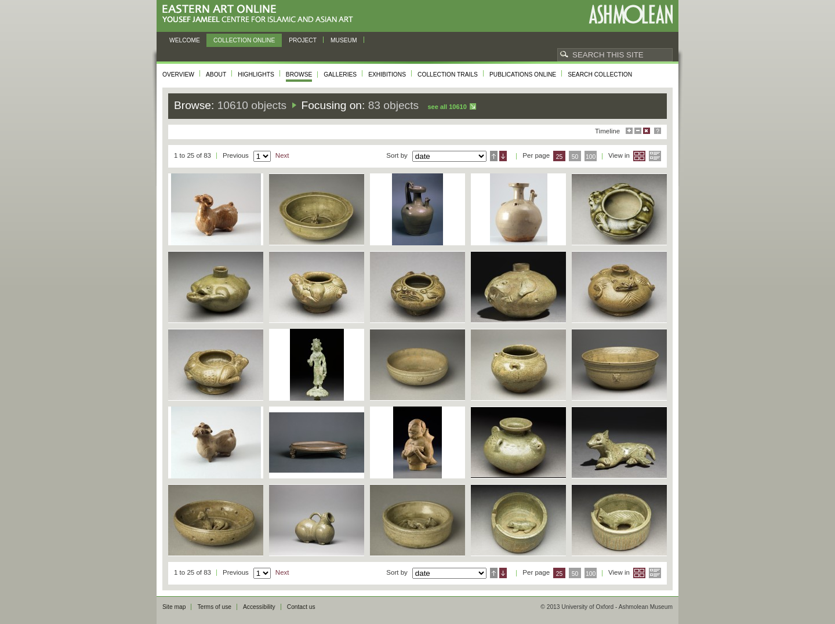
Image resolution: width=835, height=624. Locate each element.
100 (591, 157)
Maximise (629, 131)
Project (303, 40)
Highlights (256, 74)
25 (559, 157)
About (216, 74)
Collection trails (448, 74)
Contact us (301, 607)
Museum (344, 40)
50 (575, 157)
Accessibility (259, 607)
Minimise (637, 131)
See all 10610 (446, 106)
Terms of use (214, 607)
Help (657, 131)
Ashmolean (631, 14)
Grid (639, 156)
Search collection (600, 74)
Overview (178, 74)
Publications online (522, 74)
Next (282, 155)
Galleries (340, 74)
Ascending (494, 156)
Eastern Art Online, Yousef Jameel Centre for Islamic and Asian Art (260, 14)
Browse (299, 74)
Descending (503, 156)
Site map (174, 607)
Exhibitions (387, 74)
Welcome (184, 40)
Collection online (244, 40)
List (655, 156)
